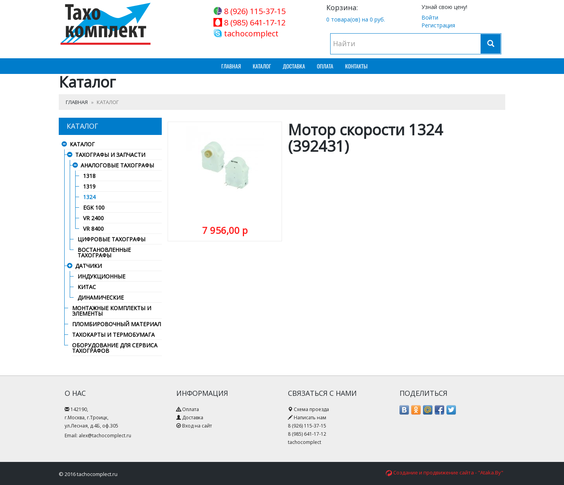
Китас (87, 287)
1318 (89, 176)
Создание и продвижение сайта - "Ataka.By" (448, 472)
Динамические (101, 298)
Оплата (325, 66)
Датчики (88, 266)
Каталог (262, 66)
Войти (429, 17)
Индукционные (101, 277)
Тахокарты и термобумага (113, 335)
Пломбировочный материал (116, 325)
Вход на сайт (197, 425)
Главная (231, 66)
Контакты (356, 66)
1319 (89, 187)
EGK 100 (94, 208)
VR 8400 (93, 229)
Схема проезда (311, 409)
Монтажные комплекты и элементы (111, 311)
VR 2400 (93, 219)
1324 (89, 197)
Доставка (294, 66)
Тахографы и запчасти (110, 155)
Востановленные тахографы (104, 253)
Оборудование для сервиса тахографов (114, 348)
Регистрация (438, 25)
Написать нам (310, 417)
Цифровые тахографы (111, 240)
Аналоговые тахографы (117, 166)
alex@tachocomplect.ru (105, 435)
